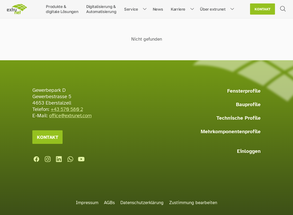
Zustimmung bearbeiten (193, 202)
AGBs (109, 202)
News (158, 9)
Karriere (178, 9)
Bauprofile (248, 104)
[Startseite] (17, 9)
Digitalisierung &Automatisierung (101, 9)
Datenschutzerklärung (142, 202)
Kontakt (262, 9)
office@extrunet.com (70, 116)
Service (131, 9)
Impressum (87, 202)
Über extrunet (212, 9)
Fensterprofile (244, 91)
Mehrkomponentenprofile (231, 131)
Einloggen (249, 151)
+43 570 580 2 (67, 109)
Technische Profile (238, 118)
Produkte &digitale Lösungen (62, 9)
